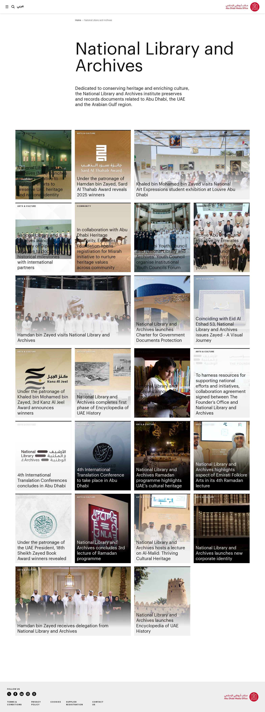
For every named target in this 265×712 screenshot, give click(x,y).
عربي (20, 6)
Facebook (15, 694)
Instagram (28, 694)
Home (78, 20)
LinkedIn (22, 694)
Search (13, 6)
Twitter (9, 694)
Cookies (55, 702)
